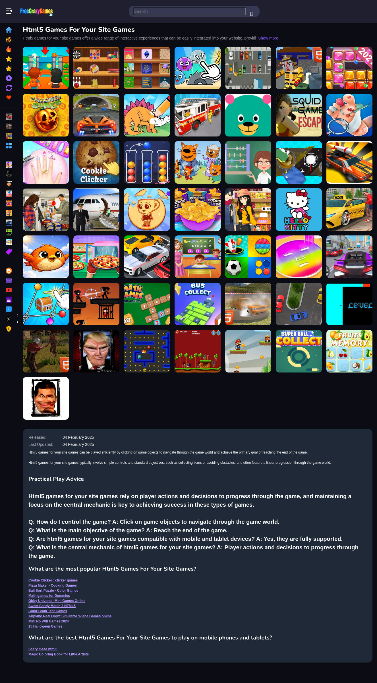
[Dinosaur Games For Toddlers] (147, 115)
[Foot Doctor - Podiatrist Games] (349, 115)
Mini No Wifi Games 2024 (48, 621)
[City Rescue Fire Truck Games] (198, 115)
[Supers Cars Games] (349, 256)
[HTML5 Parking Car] (248, 68)
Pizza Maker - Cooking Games (52, 585)
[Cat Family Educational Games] (198, 162)
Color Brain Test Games (47, 611)
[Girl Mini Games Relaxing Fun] (147, 209)
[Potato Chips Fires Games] (198, 209)
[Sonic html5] (198, 351)
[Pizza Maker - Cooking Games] (96, 256)
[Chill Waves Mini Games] (147, 68)
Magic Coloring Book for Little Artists (58, 654)
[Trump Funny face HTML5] (96, 351)
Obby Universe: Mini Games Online (56, 601)
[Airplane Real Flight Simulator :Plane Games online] (96, 209)
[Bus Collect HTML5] (198, 304)
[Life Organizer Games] (299, 162)
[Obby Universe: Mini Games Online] (46, 68)
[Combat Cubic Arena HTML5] (299, 68)
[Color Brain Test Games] (46, 304)
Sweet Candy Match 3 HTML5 (52, 606)
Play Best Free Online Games (36, 11)
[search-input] (189, 11)
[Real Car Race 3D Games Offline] (96, 115)
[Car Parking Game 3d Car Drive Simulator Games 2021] (147, 256)
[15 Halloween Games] (46, 115)
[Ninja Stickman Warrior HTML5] (96, 304)
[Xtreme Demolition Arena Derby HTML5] (248, 304)
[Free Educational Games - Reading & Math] (248, 115)
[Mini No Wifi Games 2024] (96, 68)
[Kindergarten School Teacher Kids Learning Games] (198, 256)
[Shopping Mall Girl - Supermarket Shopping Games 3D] (46, 209)
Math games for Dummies (49, 596)
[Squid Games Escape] (299, 115)
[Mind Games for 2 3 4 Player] (248, 256)
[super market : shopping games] (248, 209)
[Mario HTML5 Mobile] (248, 351)
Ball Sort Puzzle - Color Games (53, 591)
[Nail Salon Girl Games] (46, 162)
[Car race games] (349, 162)
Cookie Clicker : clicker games (53, 580)
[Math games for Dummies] (248, 162)
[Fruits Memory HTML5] (349, 351)
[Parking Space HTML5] (299, 304)
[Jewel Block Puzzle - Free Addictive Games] (349, 68)
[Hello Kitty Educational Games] (299, 209)
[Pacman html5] (147, 351)
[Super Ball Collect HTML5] (299, 351)
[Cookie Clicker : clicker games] (96, 162)
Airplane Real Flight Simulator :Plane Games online (70, 616)
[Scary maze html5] (349, 304)
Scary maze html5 (42, 649)
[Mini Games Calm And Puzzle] (198, 68)
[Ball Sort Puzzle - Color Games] (147, 162)
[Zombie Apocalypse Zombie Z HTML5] (46, 351)
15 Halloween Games (45, 626)
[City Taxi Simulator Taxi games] (349, 209)
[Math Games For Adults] (147, 304)
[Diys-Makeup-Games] (299, 256)
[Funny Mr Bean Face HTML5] (46, 398)
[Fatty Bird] (46, 256)
